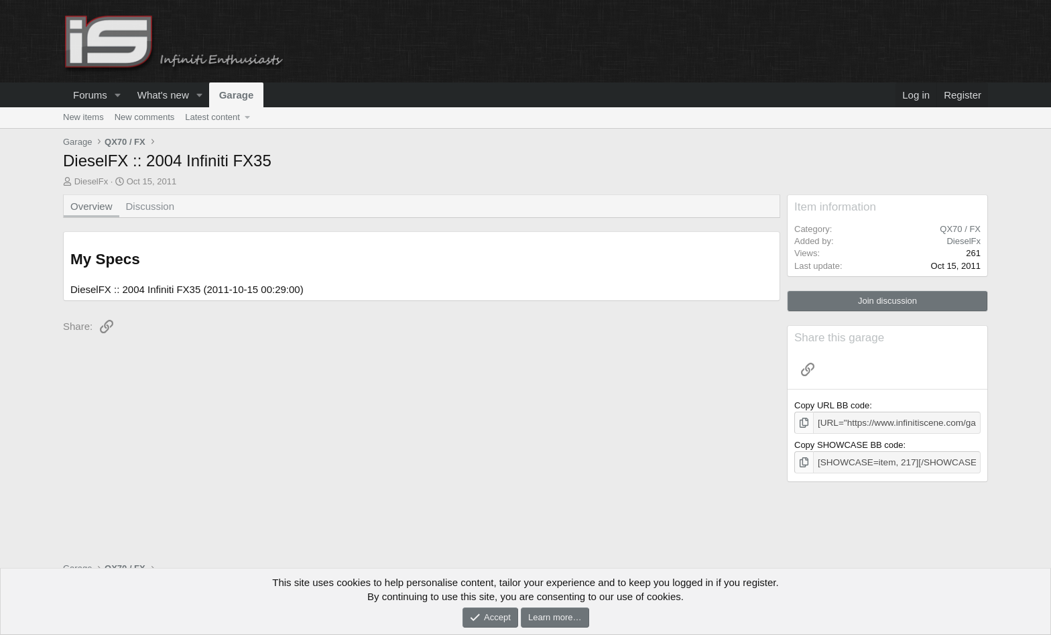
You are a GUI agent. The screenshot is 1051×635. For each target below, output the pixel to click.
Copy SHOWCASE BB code (849, 444)
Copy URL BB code (831, 405)
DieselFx (91, 181)
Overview (91, 206)
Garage (236, 95)
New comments (145, 117)
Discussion (150, 206)
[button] (118, 94)
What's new (163, 95)
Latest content (212, 117)
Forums (90, 95)
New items (83, 117)
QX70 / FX (960, 229)
